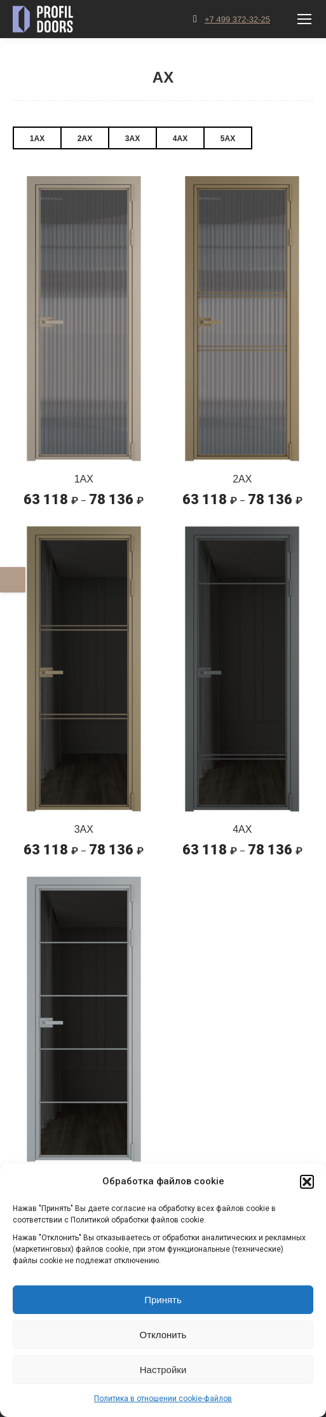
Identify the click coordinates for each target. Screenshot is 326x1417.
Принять (163, 1299)
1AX (37, 138)
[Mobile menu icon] (304, 19)
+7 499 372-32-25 (237, 19)
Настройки (163, 1369)
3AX (132, 138)
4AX (180, 138)
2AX (85, 138)
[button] (307, 1181)
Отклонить (163, 1334)
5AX (228, 138)
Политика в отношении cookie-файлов (163, 1398)
